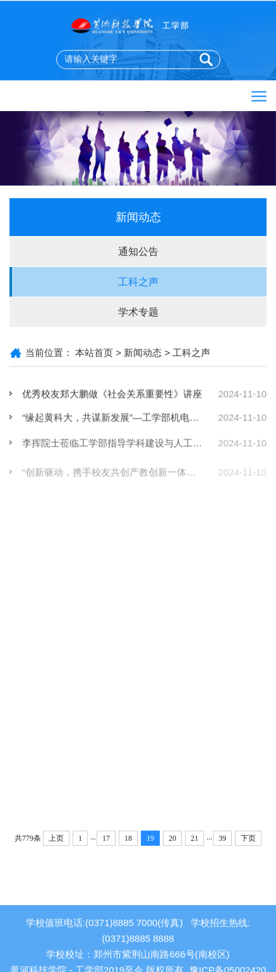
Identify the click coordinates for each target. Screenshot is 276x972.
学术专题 (138, 312)
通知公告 (138, 251)
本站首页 (94, 352)
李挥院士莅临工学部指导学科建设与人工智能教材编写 (135, 446)
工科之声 (138, 281)
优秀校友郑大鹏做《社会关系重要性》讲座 (112, 394)
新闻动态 (143, 352)
